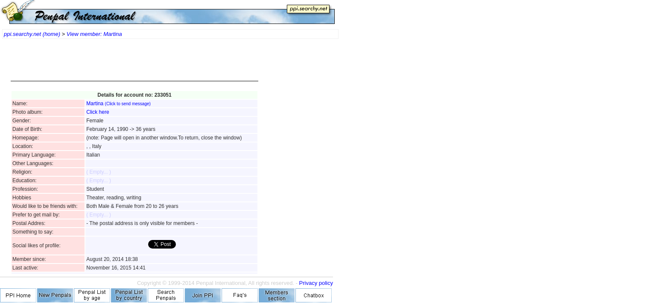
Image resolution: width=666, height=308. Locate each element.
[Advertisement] (134, 64)
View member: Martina (94, 34)
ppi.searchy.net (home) (32, 34)
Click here (97, 112)
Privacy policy (316, 283)
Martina (118, 104)
